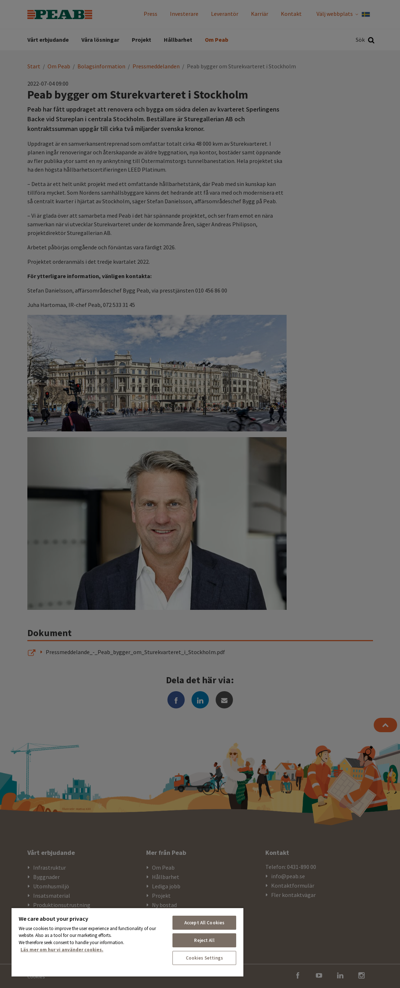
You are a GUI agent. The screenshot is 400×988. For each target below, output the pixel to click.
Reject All (204, 940)
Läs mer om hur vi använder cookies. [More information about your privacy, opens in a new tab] (62, 950)
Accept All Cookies (204, 923)
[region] (127, 941)
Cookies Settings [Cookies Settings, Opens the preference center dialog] (204, 958)
